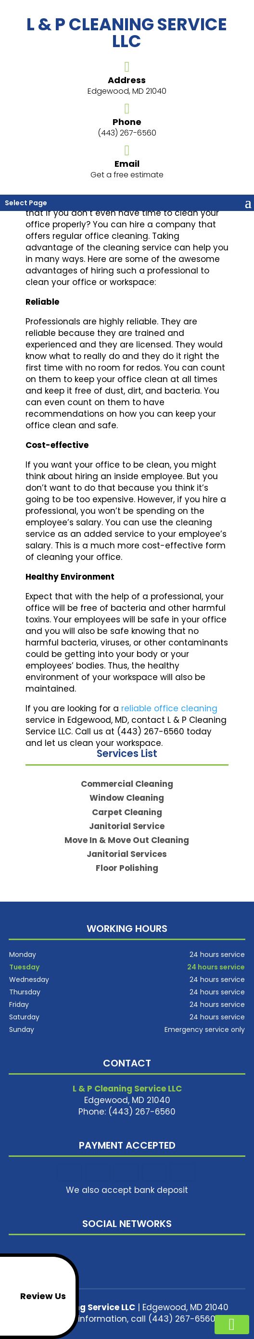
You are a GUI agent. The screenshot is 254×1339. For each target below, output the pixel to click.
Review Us (34, 1296)
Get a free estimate (127, 174)
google (125, 1251)
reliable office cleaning (169, 708)
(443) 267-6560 (127, 132)
